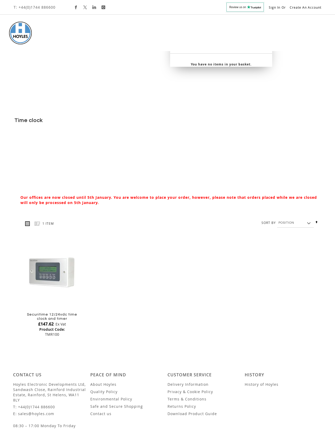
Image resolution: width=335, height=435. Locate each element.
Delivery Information (188, 350)
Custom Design (174, 35)
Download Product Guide (192, 379)
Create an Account (305, 7)
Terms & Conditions (187, 365)
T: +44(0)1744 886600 (34, 7)
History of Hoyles (261, 350)
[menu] (139, 36)
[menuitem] (54, 35)
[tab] (138, 36)
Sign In (274, 7)
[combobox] (282, 37)
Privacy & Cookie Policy (190, 357)
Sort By (268, 188)
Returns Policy (182, 372)
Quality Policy (104, 357)
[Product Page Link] (52, 238)
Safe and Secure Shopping (116, 372)
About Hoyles (103, 350)
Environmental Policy (111, 365)
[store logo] (17, 33)
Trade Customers (215, 35)
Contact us (100, 379)
